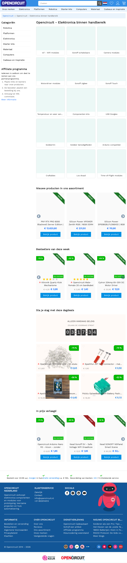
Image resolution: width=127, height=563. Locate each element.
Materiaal (95, 9)
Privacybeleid (10, 533)
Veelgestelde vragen (44, 536)
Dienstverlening (74, 519)
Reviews (38, 527)
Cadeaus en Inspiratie (114, 9)
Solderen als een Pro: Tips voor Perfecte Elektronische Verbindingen (108, 524)
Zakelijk (38, 492)
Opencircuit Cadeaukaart (76, 524)
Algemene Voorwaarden (16, 530)
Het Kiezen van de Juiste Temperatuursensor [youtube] (108, 527)
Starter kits (66, 9)
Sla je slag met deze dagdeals (55, 310)
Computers (81, 9)
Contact (38, 495)
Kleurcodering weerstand (76, 533)
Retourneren (10, 527)
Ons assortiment (42, 530)
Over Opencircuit (44, 519)
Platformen (39, 9)
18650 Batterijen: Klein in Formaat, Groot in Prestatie (108, 530)
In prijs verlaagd (46, 411)
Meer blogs (98, 536)
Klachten (8, 536)
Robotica (53, 9)
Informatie (10, 519)
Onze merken (8, 9)
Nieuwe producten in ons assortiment (60, 188)
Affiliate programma (73, 530)
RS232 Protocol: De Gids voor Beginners (108, 533)
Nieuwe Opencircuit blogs (108, 519)
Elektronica (24, 9)
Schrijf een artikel (72, 527)
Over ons (38, 524)
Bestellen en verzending (16, 524)
